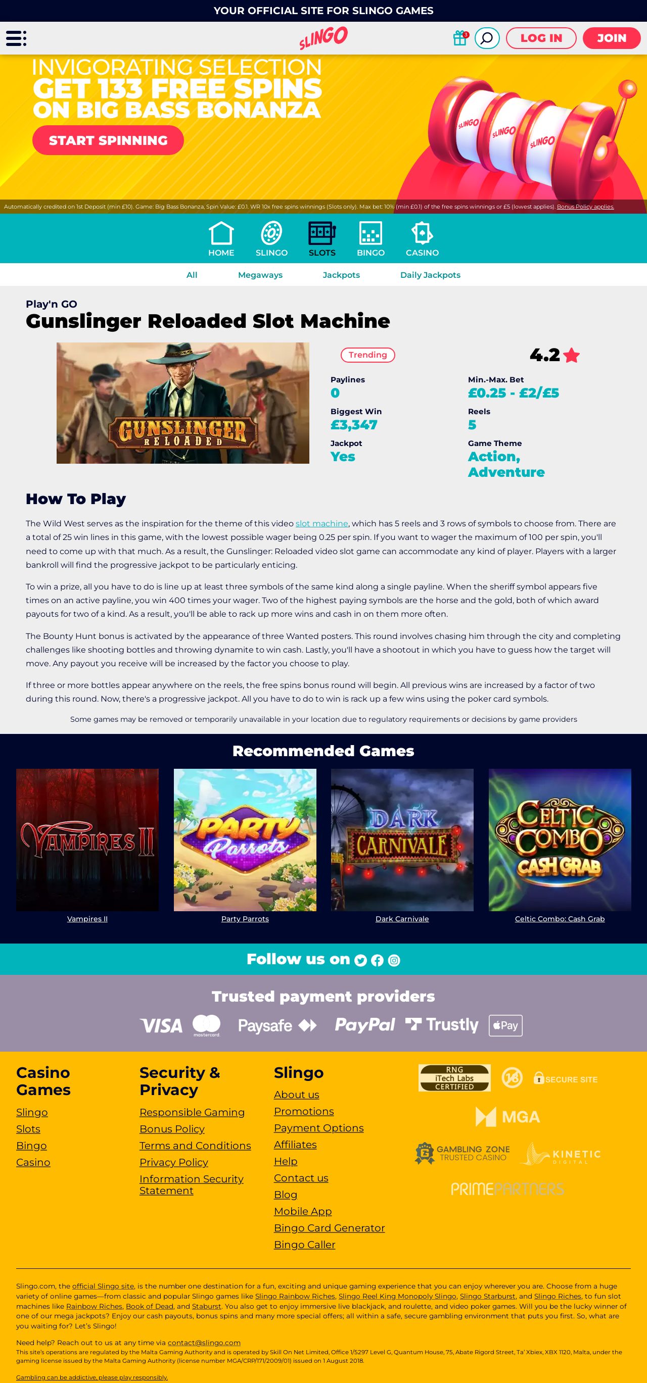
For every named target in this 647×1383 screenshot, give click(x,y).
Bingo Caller (305, 1245)
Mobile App (303, 1211)
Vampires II (87, 918)
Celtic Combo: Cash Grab (560, 918)
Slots (322, 253)
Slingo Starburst (488, 1296)
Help (286, 1161)
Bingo (371, 253)
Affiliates (295, 1145)
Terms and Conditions (195, 1146)
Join (612, 38)
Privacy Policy (174, 1162)
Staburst (206, 1306)
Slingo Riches (557, 1296)
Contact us (301, 1178)
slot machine (322, 523)
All (192, 275)
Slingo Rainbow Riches (295, 1296)
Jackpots (341, 275)
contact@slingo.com (204, 1343)
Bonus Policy (172, 1129)
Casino (422, 253)
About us (296, 1095)
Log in (542, 38)
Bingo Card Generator (329, 1228)
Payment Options (319, 1128)
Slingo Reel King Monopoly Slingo (397, 1296)
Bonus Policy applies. (585, 206)
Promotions (304, 1111)
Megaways (260, 275)
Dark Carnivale (402, 918)
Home (221, 253)
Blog (286, 1195)
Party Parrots (244, 918)
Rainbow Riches (94, 1306)
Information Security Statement (192, 1185)
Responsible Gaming (192, 1112)
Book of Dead (149, 1306)
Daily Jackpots (430, 275)
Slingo (272, 253)
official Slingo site (103, 1286)
